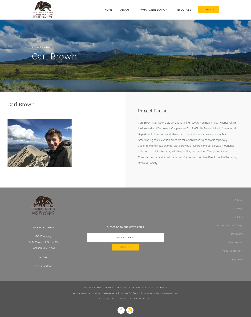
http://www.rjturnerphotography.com (161, 293)
